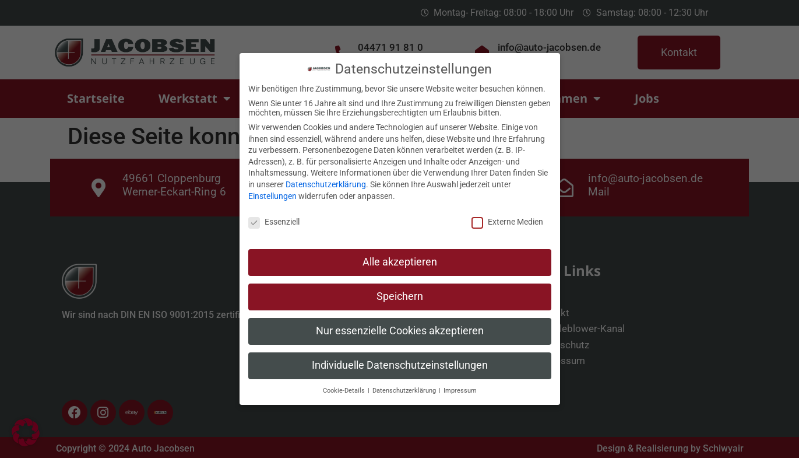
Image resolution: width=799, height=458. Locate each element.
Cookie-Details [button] (345, 386)
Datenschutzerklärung (326, 179)
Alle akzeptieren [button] (399, 257)
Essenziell (274, 217)
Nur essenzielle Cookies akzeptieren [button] (400, 326)
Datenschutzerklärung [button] (405, 386)
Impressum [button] (460, 386)
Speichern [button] (399, 292)
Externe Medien (507, 217)
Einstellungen (272, 191)
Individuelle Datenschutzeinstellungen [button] (400, 360)
